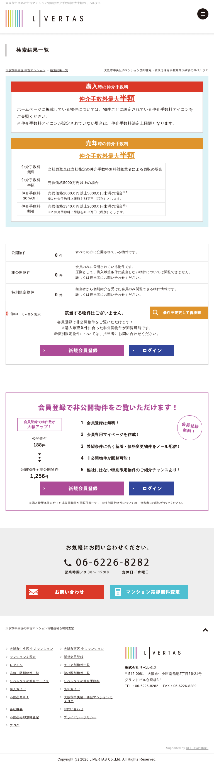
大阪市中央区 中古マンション (25, 70)
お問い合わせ (73, 709)
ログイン (16, 665)
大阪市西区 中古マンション (84, 648)
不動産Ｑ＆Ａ (19, 697)
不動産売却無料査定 (24, 717)
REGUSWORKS (197, 748)
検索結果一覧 (59, 70)
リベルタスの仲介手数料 (82, 681)
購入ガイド (18, 689)
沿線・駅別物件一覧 (24, 673)
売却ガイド (72, 689)
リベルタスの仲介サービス (29, 681)
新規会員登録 (73, 656)
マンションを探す (23, 656)
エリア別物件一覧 (77, 665)
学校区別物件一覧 (77, 673)
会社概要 (16, 709)
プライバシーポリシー (80, 717)
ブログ (15, 725)
